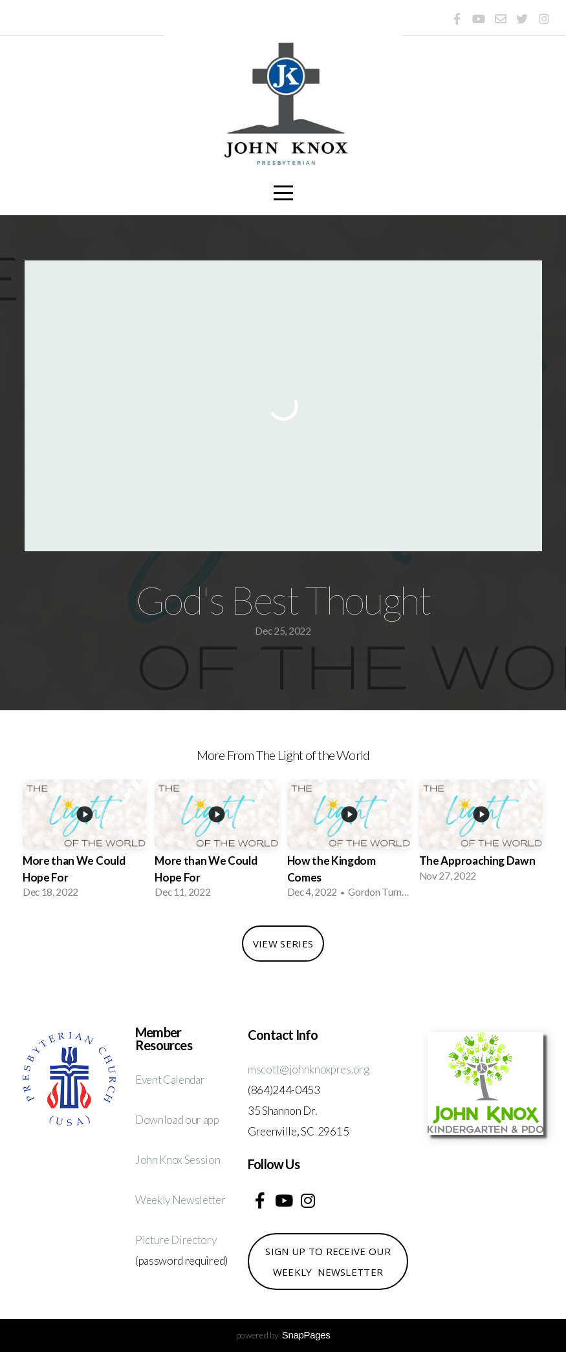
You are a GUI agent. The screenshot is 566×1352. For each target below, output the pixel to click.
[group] (85, 842)
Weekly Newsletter (180, 1200)
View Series (283, 943)
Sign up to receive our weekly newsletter (328, 1261)
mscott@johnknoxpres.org (308, 1069)
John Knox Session (178, 1160)
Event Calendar (170, 1079)
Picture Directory (176, 1240)
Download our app (177, 1119)
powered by (283, 1334)
